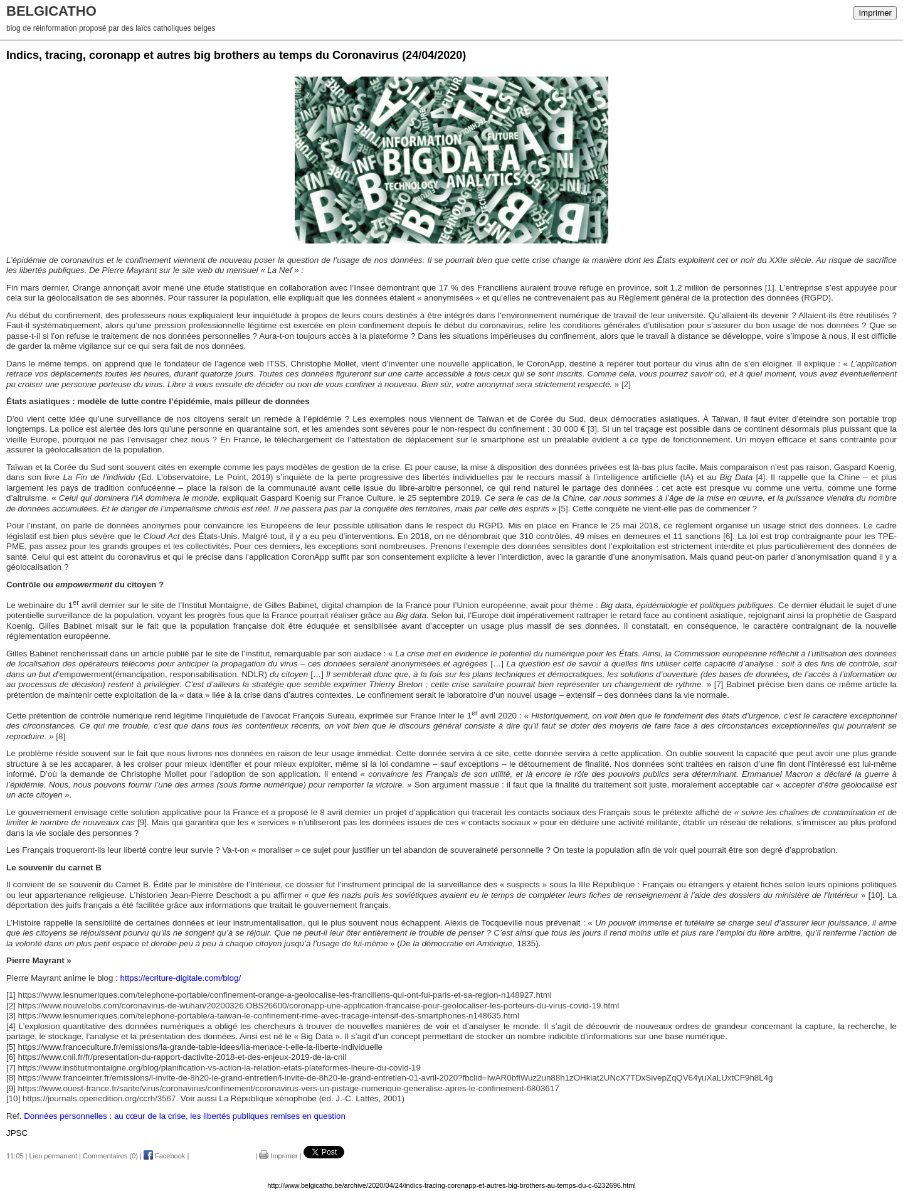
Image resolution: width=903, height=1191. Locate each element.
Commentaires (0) (110, 1156)
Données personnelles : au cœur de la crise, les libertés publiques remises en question (185, 1116)
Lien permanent (53, 1156)
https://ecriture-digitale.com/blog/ (180, 978)
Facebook (164, 1156)
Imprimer (875, 13)
